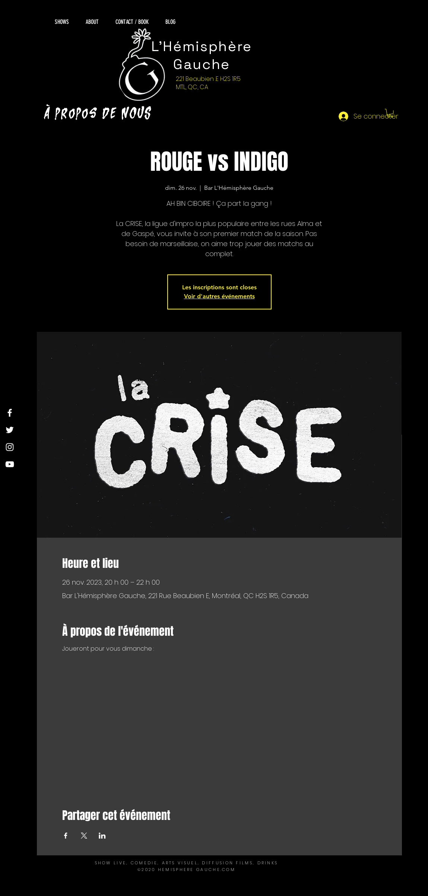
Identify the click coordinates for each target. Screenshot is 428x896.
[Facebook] (9, 413)
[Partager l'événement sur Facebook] (65, 836)
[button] (390, 113)
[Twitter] (9, 430)
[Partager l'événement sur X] (84, 836)
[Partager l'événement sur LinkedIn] (102, 836)
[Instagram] (9, 447)
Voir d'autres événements (219, 296)
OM (230, 870)
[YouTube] (9, 464)
